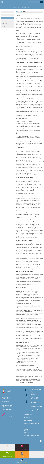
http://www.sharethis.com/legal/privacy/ (24, 269)
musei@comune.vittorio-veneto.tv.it (31, 423)
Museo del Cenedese (36, 447)
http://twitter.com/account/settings (23, 219)
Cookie (25, 436)
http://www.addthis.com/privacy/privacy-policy (26, 284)
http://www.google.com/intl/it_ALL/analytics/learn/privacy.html (30, 161)
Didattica (30, 5)
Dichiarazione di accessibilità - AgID (31, 435)
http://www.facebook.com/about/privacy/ (25, 193)
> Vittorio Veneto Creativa (6, 409)
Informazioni (25, 7)
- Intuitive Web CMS (23, 462)
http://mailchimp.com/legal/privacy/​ (24, 303)
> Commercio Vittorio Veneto (7, 407)
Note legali (4, 20)
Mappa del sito (5, 12)
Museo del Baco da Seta (7, 454)
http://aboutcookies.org (25, 327)
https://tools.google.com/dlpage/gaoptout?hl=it (26, 174)
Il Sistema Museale (7, 447)
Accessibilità (4, 23)
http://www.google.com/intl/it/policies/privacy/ (26, 237)
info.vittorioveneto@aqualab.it (36, 406)
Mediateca (16, 7)
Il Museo (22, 5)
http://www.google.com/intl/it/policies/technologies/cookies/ (29, 167)
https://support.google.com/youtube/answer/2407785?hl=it (29, 253)
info (21, 11)
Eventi (38, 5)
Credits (3, 26)
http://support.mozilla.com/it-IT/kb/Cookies (31, 355)
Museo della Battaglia (22, 447)
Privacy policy (27, 433)
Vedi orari (32, 392)
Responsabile (5, 14)
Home (15, 5)
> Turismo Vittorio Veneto (6, 406)
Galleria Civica (22, 454)
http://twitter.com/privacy (21, 212)
